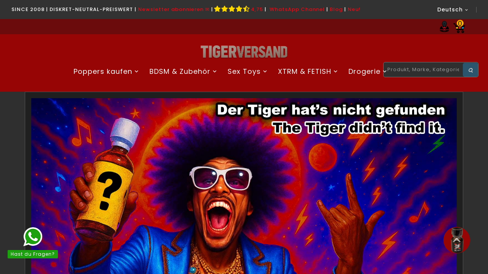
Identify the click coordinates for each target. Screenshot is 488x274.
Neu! (354, 9)
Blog (336, 9)
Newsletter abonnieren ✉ (174, 9)
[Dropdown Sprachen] (453, 9)
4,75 (239, 9)
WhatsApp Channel (297, 9)
